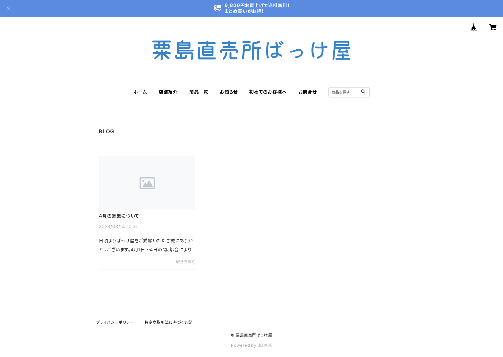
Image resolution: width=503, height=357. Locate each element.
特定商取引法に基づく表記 (168, 322)
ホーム (140, 92)
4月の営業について (119, 216)
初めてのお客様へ (267, 92)
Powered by (251, 345)
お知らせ (229, 92)
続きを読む (185, 261)
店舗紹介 (168, 92)
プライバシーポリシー (115, 322)
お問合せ (307, 92)
